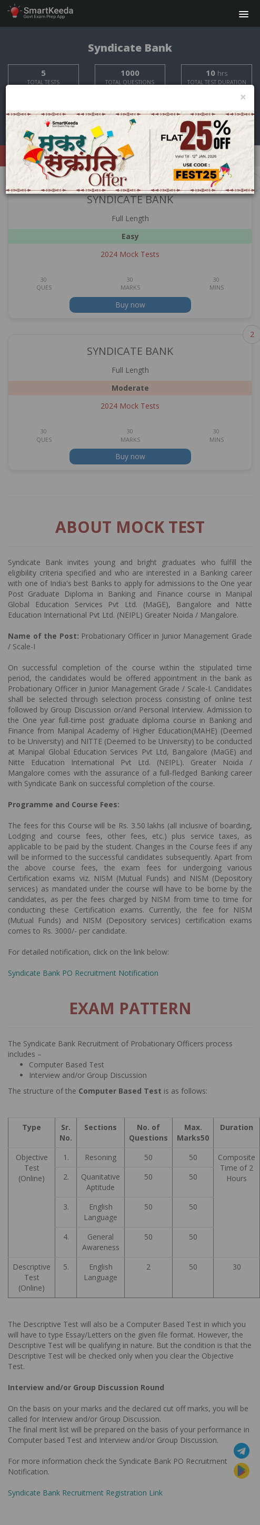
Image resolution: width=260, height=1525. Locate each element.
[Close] (243, 97)
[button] (244, 14)
